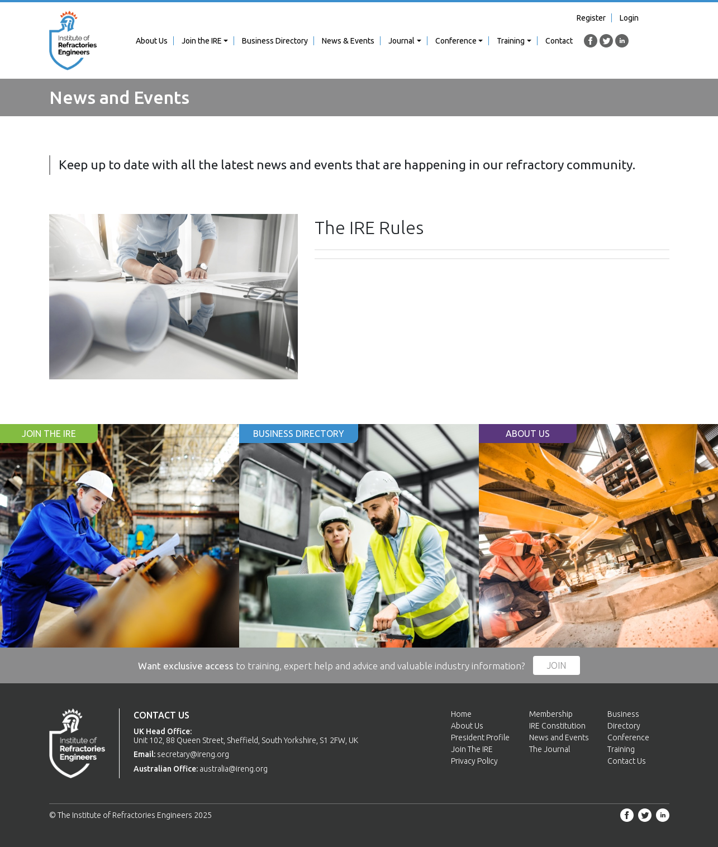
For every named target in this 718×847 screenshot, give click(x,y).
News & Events (348, 40)
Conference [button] (456, 40)
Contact (559, 40)
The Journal (549, 749)
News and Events (559, 737)
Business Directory (275, 40)
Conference (628, 737)
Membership (551, 714)
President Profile (480, 737)
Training (621, 749)
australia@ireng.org (233, 768)
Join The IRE (472, 749)
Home (461, 714)
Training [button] (511, 40)
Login (629, 17)
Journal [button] (401, 40)
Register (591, 17)
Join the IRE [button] (202, 40)
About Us (152, 40)
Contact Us (626, 760)
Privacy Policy (474, 760)
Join (556, 665)
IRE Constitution (557, 725)
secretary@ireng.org (193, 754)
